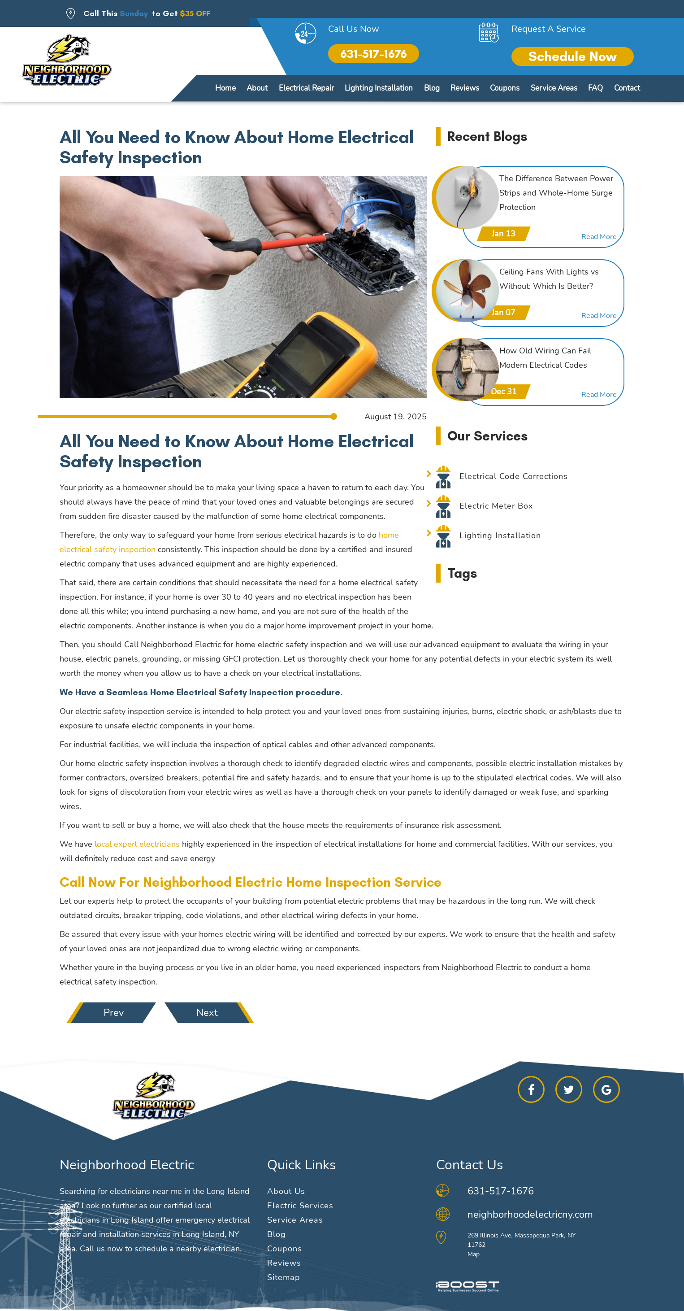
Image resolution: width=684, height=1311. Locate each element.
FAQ (595, 88)
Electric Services (300, 1205)
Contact (627, 88)
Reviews (464, 88)
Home (225, 88)
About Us (286, 1191)
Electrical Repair (306, 88)
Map (474, 1254)
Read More (599, 237)
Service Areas (554, 88)
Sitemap (283, 1277)
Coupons (504, 88)
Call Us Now (353, 29)
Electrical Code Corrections (513, 476)
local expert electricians (137, 844)
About (257, 88)
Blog (432, 88)
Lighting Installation (379, 88)
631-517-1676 (373, 53)
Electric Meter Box (496, 506)
